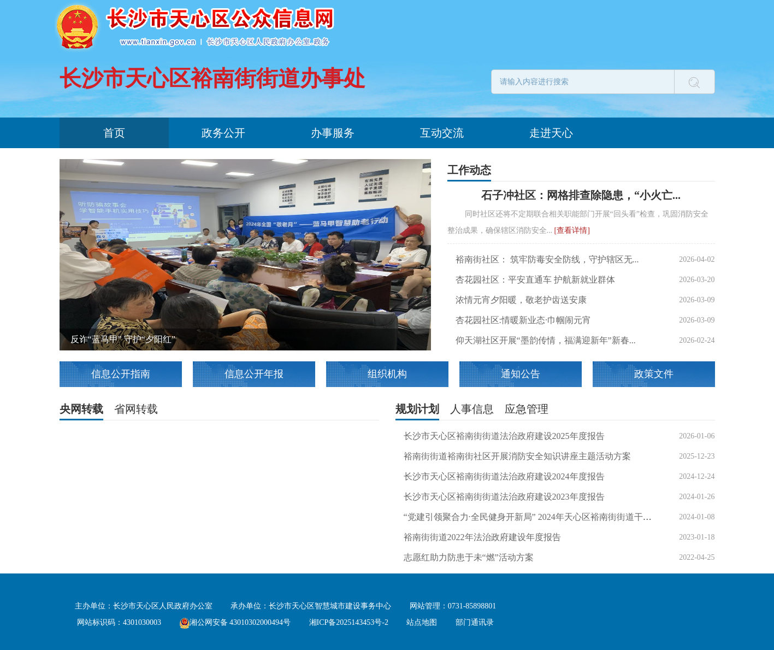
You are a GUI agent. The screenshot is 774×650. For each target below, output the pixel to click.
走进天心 (551, 133)
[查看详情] (572, 230)
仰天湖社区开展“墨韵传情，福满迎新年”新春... (546, 340)
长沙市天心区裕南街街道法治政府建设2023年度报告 (504, 496)
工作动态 (469, 170)
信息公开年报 (253, 373)
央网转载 (81, 409)
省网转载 (136, 409)
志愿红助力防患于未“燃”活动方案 (469, 557)
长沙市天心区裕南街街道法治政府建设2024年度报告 (504, 476)
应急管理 (526, 409)
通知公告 (520, 373)
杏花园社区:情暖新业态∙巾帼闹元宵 (523, 320)
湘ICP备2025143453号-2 (348, 622)
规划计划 (417, 409)
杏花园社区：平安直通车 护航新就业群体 (535, 279)
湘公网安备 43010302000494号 (235, 622)
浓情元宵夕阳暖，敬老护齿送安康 (521, 299)
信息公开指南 (120, 373)
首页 (114, 133)
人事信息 (472, 409)
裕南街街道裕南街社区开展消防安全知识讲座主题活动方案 (517, 456)
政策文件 (653, 373)
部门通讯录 (475, 622)
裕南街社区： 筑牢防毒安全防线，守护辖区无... (547, 259)
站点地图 (421, 622)
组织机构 (387, 373)
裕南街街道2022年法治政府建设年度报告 (482, 537)
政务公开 (223, 133)
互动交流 (442, 133)
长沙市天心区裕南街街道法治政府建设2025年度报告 (504, 436)
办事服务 (332, 133)
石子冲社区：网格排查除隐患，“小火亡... (581, 195)
